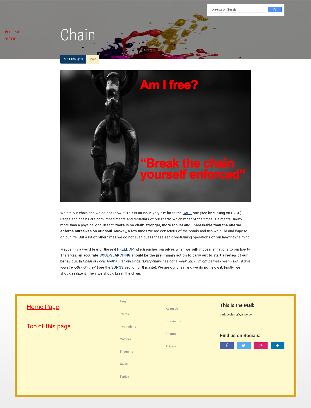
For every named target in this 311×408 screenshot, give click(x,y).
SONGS (117, 267)
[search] (237, 10)
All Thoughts (73, 59)
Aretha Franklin (119, 261)
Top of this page (49, 326)
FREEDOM (125, 249)
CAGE (187, 213)
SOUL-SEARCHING (115, 255)
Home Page (43, 307)
